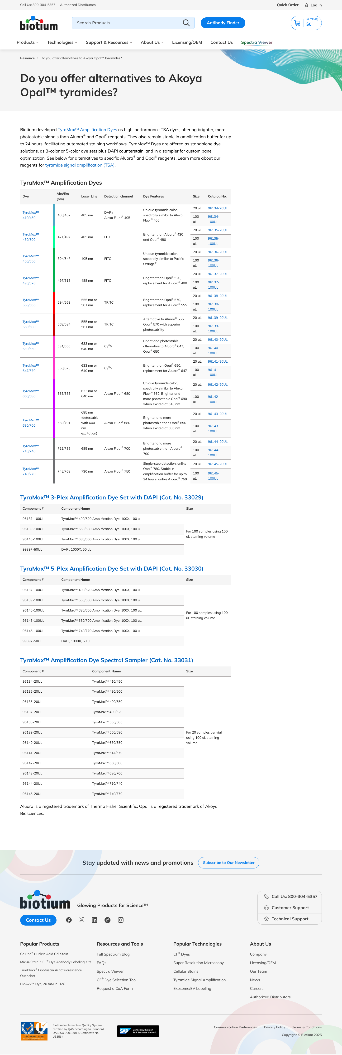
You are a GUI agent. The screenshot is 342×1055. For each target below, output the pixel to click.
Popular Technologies (197, 944)
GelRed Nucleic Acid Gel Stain (47, 954)
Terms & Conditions (307, 1027)
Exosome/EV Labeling (192, 988)
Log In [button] (316, 5)
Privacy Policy (274, 1027)
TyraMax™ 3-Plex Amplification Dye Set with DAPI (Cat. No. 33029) (112, 497)
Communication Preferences (235, 1027)
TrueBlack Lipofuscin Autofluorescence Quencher (55, 980)
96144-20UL (218, 441)
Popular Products (39, 944)
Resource (27, 58)
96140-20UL (218, 339)
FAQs (101, 963)
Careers (257, 988)
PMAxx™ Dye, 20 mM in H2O (45, 992)
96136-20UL (218, 252)
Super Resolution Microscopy (198, 963)
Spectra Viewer (257, 42)
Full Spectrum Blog (113, 954)
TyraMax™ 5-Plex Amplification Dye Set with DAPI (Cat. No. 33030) (112, 568)
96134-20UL (218, 208)
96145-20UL (218, 464)
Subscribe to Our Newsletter (228, 862)
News (255, 980)
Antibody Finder (223, 22)
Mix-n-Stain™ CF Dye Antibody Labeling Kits (48, 965)
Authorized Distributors (270, 997)
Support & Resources (109, 42)
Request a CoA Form (115, 988)
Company (258, 954)
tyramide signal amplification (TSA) (79, 165)
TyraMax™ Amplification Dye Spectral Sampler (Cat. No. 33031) (106, 659)
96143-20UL (218, 414)
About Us (152, 42)
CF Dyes (181, 954)
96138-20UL (218, 296)
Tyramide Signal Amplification (199, 980)
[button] (304, 23)
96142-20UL (218, 384)
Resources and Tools (120, 944)
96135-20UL (218, 230)
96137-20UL (218, 274)
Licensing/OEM (187, 42)
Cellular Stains (186, 971)
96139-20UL (218, 318)
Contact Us (221, 42)
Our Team (258, 971)
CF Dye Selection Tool (117, 979)
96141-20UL (218, 361)
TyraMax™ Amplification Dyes (87, 129)
